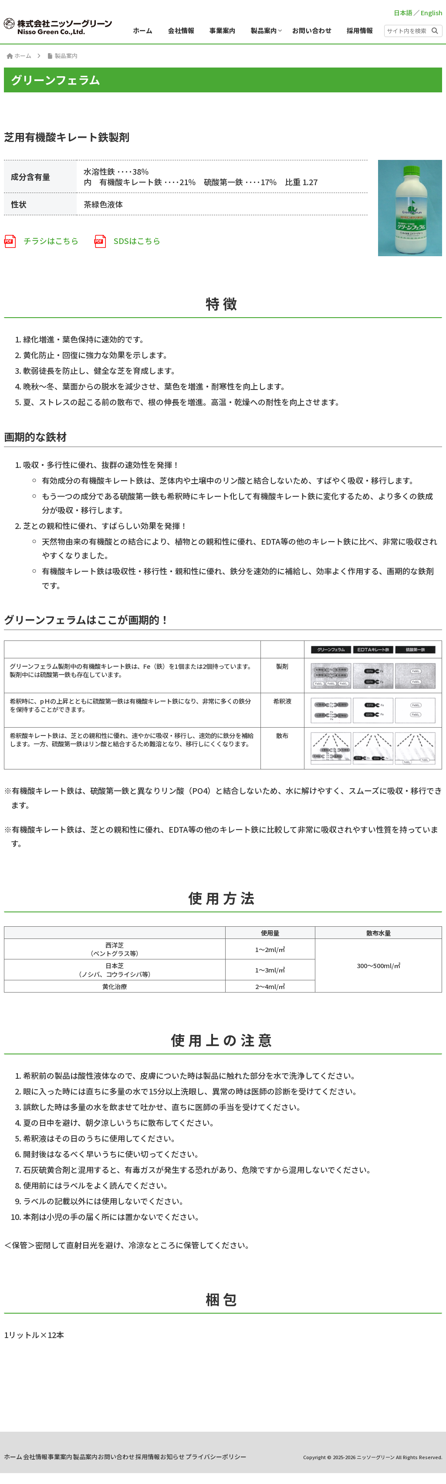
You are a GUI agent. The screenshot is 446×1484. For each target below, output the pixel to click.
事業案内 (144, 1456)
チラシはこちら (41, 240)
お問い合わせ (217, 1456)
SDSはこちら (127, 240)
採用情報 (256, 1456)
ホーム (80, 1456)
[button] (434, 29)
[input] (413, 31)
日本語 (403, 12)
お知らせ (290, 1456)
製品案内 (177, 1456)
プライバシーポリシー (271, 1468)
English (432, 12)
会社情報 (110, 1456)
